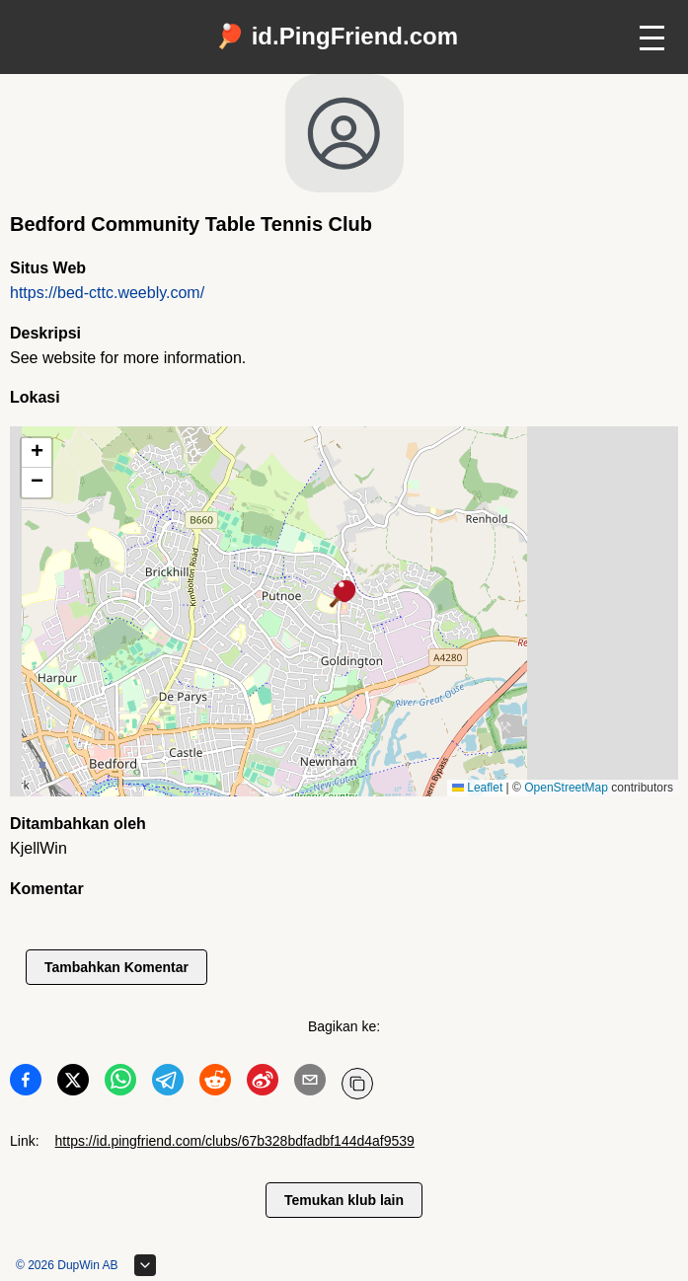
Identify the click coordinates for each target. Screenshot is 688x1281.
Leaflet (477, 787)
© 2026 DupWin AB (67, 1265)
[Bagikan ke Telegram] (168, 1083)
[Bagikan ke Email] (310, 1083)
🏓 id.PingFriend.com (336, 36)
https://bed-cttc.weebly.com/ (107, 292)
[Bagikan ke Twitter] (73, 1083)
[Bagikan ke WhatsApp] (120, 1083)
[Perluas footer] (145, 1265)
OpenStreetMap (566, 787)
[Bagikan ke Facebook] (25, 1083)
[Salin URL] (357, 1083)
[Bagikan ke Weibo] (262, 1083)
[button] (343, 595)
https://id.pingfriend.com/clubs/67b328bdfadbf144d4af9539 (235, 1141)
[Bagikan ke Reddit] (215, 1083)
